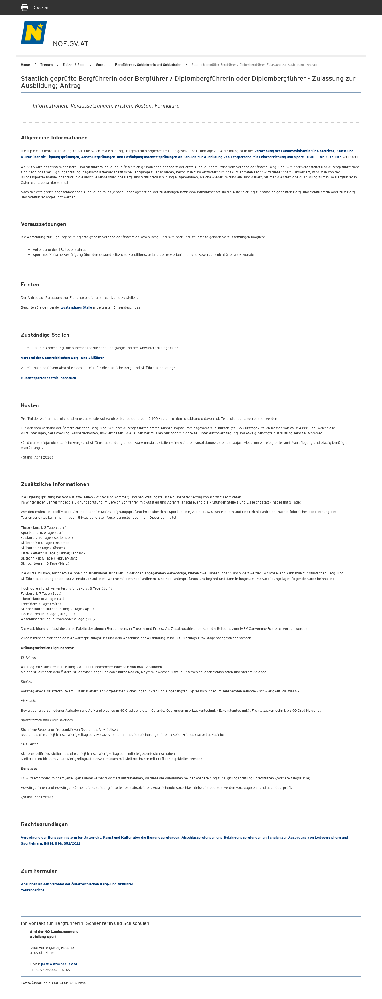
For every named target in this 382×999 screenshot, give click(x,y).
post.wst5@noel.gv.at (59, 964)
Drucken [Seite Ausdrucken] (34, 7)
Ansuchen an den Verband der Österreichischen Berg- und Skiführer (77, 884)
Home (25, 65)
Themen (46, 65)
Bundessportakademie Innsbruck (48, 378)
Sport (100, 65)
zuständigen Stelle (76, 307)
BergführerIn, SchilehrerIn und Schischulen (148, 65)
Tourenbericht (32, 890)
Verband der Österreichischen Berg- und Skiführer (62, 357)
